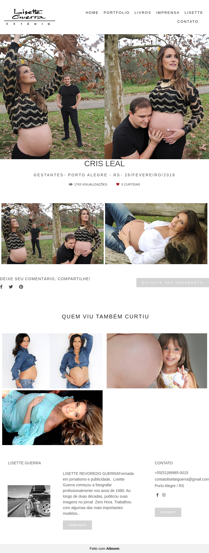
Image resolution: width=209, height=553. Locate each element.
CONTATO (188, 22)
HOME (92, 13)
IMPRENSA (168, 13)
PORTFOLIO (117, 13)
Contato (168, 512)
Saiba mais (77, 525)
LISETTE (194, 13)
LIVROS (143, 13)
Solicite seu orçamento (172, 282)
